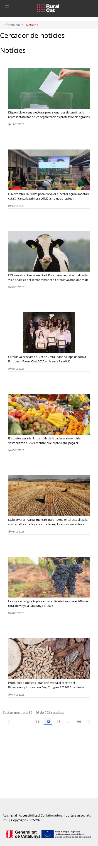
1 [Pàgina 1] (18, 721)
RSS (5, 820)
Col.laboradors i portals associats (66, 815)
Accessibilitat (29, 815)
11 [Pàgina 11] (37, 721)
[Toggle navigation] (7, 7)
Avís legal (10, 815)
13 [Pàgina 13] (59, 721)
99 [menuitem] (79, 721)
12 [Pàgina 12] (48, 721)
